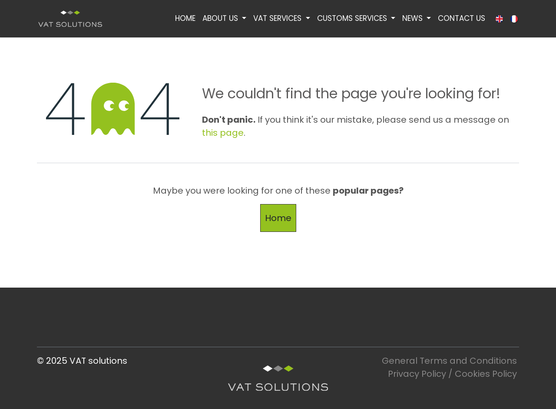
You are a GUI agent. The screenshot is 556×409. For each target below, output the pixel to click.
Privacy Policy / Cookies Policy (452, 374)
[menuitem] (185, 19)
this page (223, 133)
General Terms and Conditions (450, 361)
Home (278, 218)
